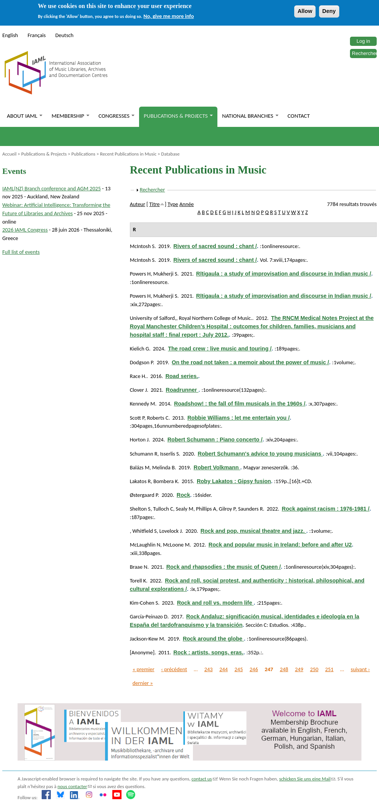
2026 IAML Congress (25, 229)
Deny (329, 11)
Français (37, 35)
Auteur (137, 204)
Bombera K (165, 481)
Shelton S (140, 508)
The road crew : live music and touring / (220, 349)
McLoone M (176, 544)
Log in (363, 41)
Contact (299, 115)
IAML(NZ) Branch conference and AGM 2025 (51, 188)
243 (208, 669)
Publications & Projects (178, 115)
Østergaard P (144, 495)
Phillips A (206, 508)
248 (284, 669)
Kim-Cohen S (144, 602)
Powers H (140, 273)
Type (173, 204)
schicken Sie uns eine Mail (307, 779)
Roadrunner (182, 390)
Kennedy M (142, 403)
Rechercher (364, 53)
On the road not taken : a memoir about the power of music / (250, 362)
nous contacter (75, 786)
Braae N (138, 566)
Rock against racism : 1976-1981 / (325, 509)
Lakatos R (140, 481)
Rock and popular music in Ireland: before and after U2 (280, 545)
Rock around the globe (213, 639)
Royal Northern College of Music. (215, 318)
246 (253, 669)
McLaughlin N (145, 544)
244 (223, 669)
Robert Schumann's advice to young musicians (260, 454)
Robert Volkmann (217, 467)
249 (299, 669)
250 (314, 669)
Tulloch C (163, 508)
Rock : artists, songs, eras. (208, 652)
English (10, 35)
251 (329, 669)
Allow (305, 11)
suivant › (360, 669)
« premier (143, 669)
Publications (83, 154)
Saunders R (250, 508)
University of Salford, (153, 318)
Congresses (117, 115)
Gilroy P (227, 508)
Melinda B (163, 467)
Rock (183, 495)
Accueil (9, 154)
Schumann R (143, 453)
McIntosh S (142, 246)
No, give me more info (169, 16)
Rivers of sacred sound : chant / (215, 246)
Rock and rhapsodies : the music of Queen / (223, 567)
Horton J (139, 439)
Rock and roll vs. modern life (215, 603)
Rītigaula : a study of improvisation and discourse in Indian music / (283, 274)
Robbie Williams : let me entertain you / (238, 418)
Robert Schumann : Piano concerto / (214, 439)
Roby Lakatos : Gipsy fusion (234, 481)
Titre (154, 204)
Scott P (137, 417)
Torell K (138, 580)
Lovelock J (170, 530)
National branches (250, 115)
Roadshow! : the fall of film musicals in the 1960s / (239, 404)
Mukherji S (165, 273)
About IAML (24, 115)
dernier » (143, 683)
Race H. (138, 376)
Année (187, 204)
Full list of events (21, 251)
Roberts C (157, 417)
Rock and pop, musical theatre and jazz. (253, 531)
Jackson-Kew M (147, 638)
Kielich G (139, 348)
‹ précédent (174, 669)
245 (239, 669)
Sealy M (184, 508)
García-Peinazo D (148, 616)
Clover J (138, 389)
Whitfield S (144, 530)
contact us (203, 779)
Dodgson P (141, 362)
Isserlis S (169, 453)
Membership (70, 115)
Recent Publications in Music (128, 154)
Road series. (181, 376)
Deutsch (64, 35)
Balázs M (140, 467)
